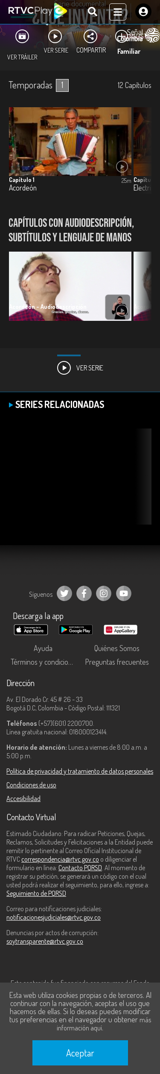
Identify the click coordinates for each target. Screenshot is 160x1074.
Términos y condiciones (45, 661)
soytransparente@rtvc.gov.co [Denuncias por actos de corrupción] (44, 941)
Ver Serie (80, 368)
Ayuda (43, 648)
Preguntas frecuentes (117, 661)
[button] (140, 292)
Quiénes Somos (117, 648)
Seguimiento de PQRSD (36, 893)
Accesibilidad (23, 798)
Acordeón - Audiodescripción (48, 306)
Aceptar (80, 1053)
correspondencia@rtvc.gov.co (60, 859)
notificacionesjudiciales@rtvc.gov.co (53, 917)
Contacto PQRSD (80, 867)
